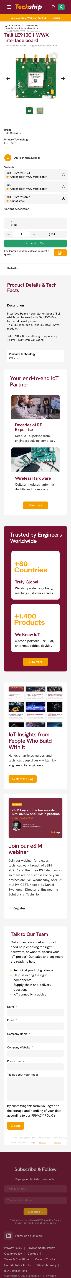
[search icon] (53, 7)
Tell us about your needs (23, 1075)
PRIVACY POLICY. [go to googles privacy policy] (42, 1140)
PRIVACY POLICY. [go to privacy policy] (43, 1115)
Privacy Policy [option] (13, 1248)
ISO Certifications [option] (15, 1271)
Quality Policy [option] (13, 1253)
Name (12, 1007)
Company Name (18, 1034)
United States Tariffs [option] (17, 1265)
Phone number (16, 1061)
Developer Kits (32, 25)
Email (12, 1020)
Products (16, 25)
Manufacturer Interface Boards (20, 28)
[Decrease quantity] (8, 234)
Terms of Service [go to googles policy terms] (57, 1140)
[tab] (12, 268)
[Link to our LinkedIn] (9, 1235)
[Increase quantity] (34, 234)
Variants (9, 167)
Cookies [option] (32, 1253)
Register (55, 18)
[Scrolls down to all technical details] (7, 157)
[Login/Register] (61, 7)
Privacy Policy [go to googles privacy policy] (22, 1223)
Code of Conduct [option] (46, 1259)
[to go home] (28, 7)
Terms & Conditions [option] (16, 1259)
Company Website (20, 1047)
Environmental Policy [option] (41, 1248)
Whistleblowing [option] (46, 1265)
